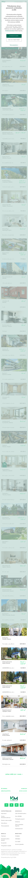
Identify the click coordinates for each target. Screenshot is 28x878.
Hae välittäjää (18, 816)
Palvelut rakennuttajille (6, 820)
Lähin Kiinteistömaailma (20, 813)
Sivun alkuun (23, 791)
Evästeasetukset (19, 828)
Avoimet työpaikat (19, 844)
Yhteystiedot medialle (6, 845)
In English (24, 788)
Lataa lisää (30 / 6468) (13, 774)
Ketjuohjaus (3, 813)
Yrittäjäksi (17, 836)
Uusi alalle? (17, 841)
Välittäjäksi (17, 838)
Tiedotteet (3, 836)
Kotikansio (17, 821)
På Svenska (4, 788)
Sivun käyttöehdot (14, 854)
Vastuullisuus (4, 823)
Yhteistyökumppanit (19, 819)
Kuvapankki (3, 842)
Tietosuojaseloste (5, 825)
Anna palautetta (5, 791)
